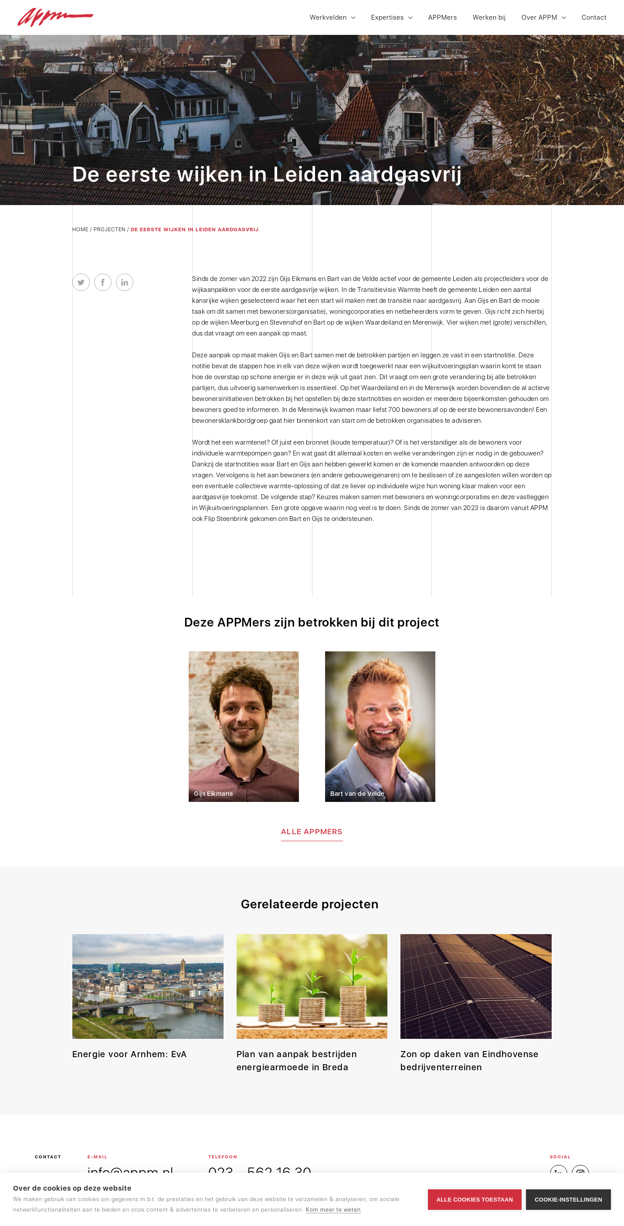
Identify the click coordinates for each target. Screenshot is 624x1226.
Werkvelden (328, 17)
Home (80, 229)
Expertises (387, 17)
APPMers (442, 17)
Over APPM (539, 17)
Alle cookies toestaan (475, 1199)
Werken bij (489, 17)
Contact (594, 17)
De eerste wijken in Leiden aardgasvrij (195, 229)
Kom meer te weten (333, 1209)
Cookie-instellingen (568, 1199)
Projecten (109, 229)
